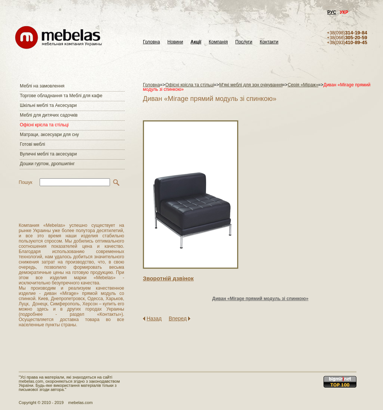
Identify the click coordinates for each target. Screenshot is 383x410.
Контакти (269, 42)
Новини (175, 42)
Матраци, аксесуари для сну (49, 134)
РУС (331, 12)
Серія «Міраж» (303, 84)
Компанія (218, 42)
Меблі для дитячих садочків (48, 115)
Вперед (178, 318)
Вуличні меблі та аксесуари (48, 154)
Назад (154, 318)
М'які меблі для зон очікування (250, 84)
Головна (151, 42)
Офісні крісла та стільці (44, 124)
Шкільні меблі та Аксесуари (48, 105)
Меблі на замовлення (42, 86)
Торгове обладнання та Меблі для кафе (61, 95)
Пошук (25, 182)
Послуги (243, 42)
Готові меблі (32, 144)
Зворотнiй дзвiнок (168, 278)
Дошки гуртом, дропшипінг (47, 163)
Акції (195, 42)
